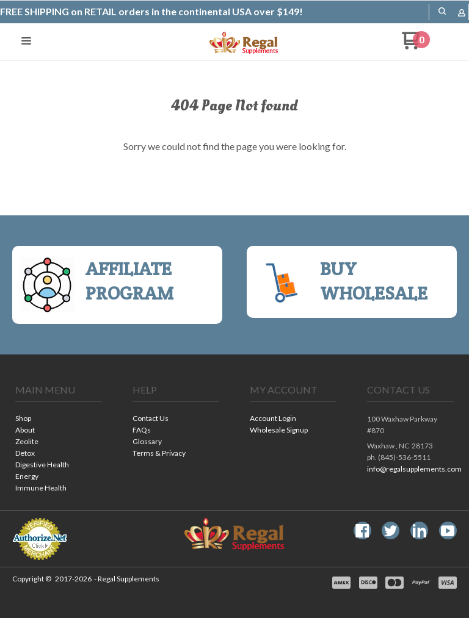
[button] (442, 11)
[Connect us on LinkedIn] (419, 530)
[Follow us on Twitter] (391, 530)
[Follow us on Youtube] (447, 530)
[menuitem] (58, 419)
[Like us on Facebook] (362, 530)
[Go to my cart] (416, 45)
